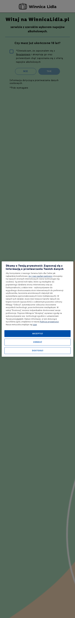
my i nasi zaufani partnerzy (41, 276)
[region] (37, 309)
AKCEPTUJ (37, 333)
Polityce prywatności (49, 322)
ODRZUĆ (37, 342)
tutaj (35, 324)
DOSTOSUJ (37, 350)
